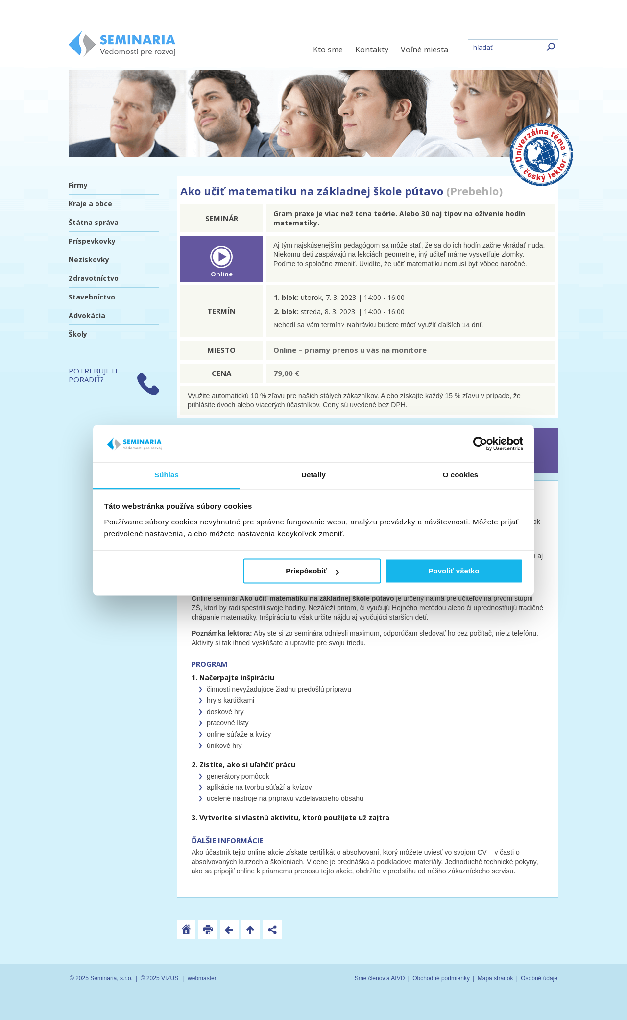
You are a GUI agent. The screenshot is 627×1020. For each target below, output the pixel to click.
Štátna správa (94, 222)
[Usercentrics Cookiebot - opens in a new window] (480, 443)
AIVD (398, 978)
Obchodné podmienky (441, 978)
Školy (78, 334)
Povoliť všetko (453, 571)
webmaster (202, 978)
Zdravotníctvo (94, 278)
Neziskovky (89, 259)
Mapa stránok (495, 978)
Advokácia (87, 315)
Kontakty (371, 49)
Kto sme (328, 49)
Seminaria (103, 978)
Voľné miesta (424, 49)
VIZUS (169, 978)
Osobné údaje (539, 978)
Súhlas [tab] (166, 475)
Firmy (78, 185)
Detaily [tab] (313, 475)
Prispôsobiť (312, 571)
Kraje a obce (90, 203)
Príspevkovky (92, 241)
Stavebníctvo (92, 296)
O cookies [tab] (461, 475)
